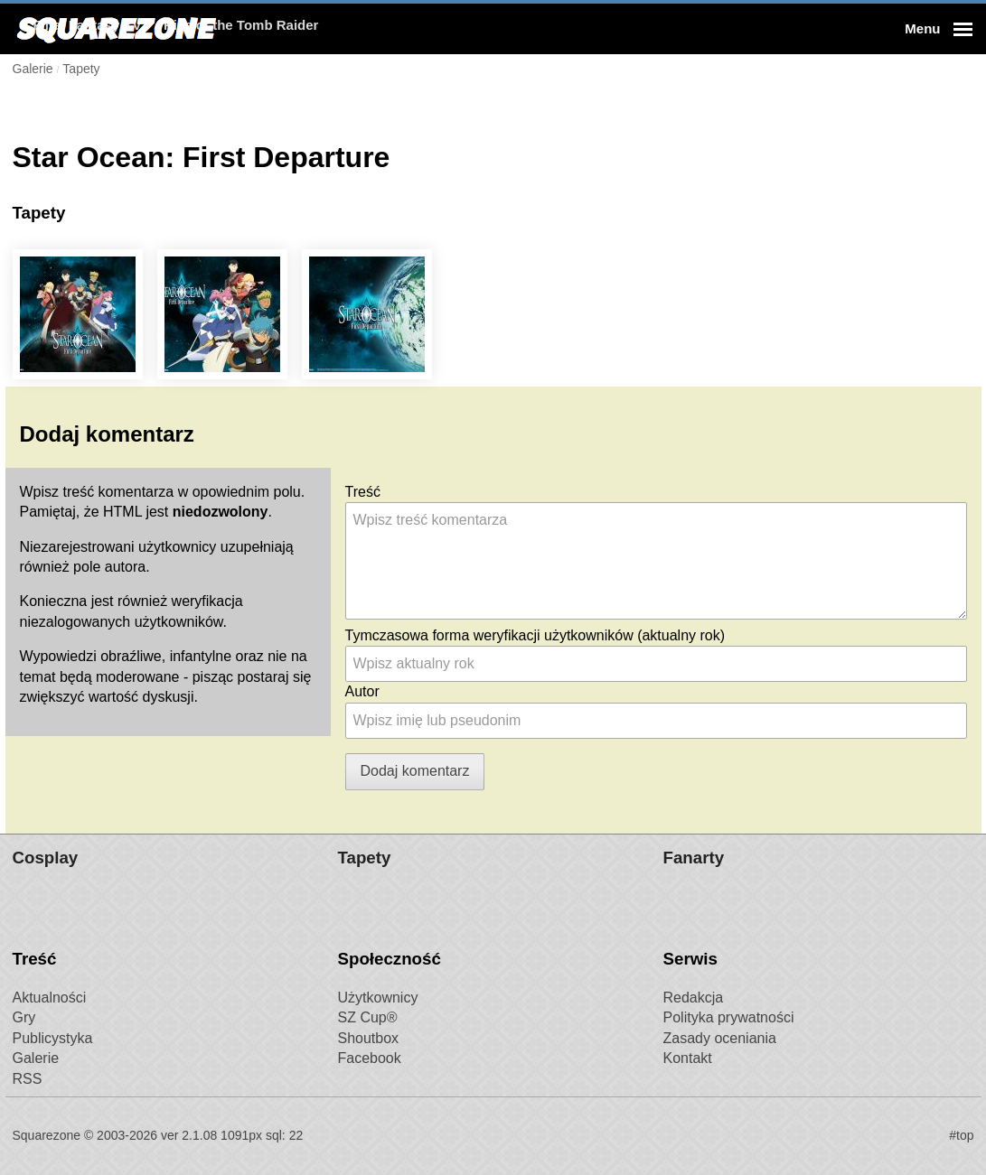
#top (961, 1135)
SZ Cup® (368, 1017)
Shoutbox (368, 1038)
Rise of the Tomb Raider (460, 28)
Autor (362, 691)
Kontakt (687, 1058)
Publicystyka (53, 1038)
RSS (27, 1078)
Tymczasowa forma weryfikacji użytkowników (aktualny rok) (535, 635)
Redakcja (693, 997)
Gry (24, 1017)
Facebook (369, 1058)
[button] (936, 29)
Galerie (36, 1058)
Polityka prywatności (728, 1017)
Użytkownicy (378, 997)
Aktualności (50, 997)
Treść (362, 491)
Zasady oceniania (719, 1038)
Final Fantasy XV (307, 28)
